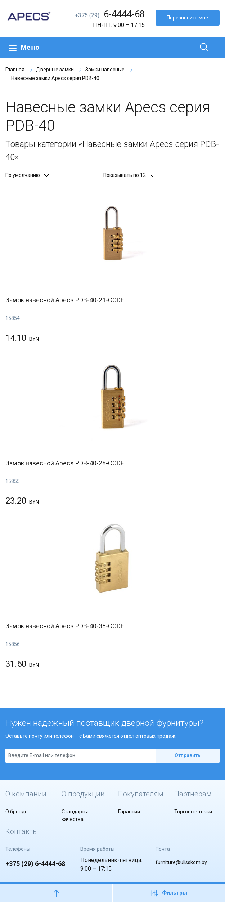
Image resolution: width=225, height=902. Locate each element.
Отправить (188, 755)
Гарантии (129, 811)
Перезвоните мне (187, 18)
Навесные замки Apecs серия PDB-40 (55, 78)
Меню (24, 47)
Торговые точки (193, 811)
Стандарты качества (75, 815)
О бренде (16, 811)
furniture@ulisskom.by (181, 862)
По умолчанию (26, 175)
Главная (14, 69)
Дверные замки (55, 69)
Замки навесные (105, 69)
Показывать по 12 (128, 175)
